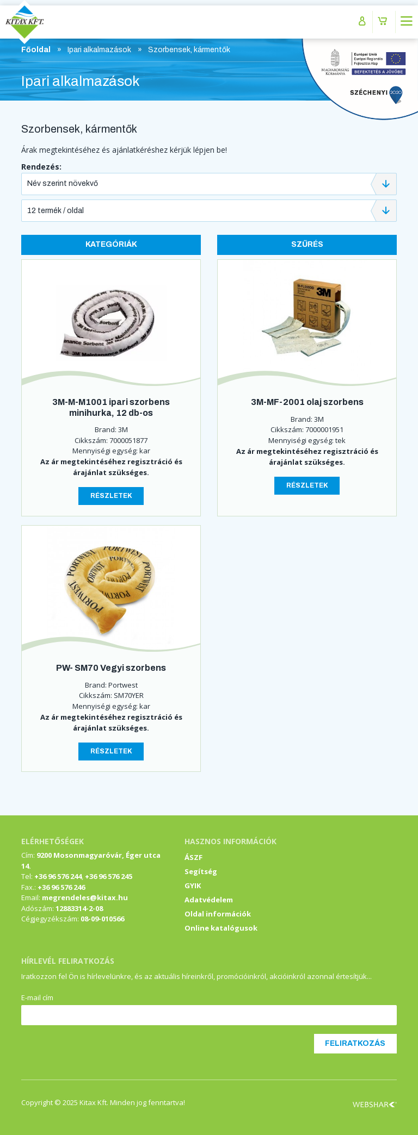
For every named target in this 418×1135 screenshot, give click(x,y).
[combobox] (209, 184)
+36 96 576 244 (58, 876)
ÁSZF (193, 857)
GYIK (193, 885)
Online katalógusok (221, 928)
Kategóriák (111, 244)
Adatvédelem (209, 900)
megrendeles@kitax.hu (85, 897)
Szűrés (307, 244)
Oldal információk (218, 914)
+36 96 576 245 (108, 876)
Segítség (201, 871)
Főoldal (36, 50)
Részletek (111, 496)
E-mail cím (37, 997)
